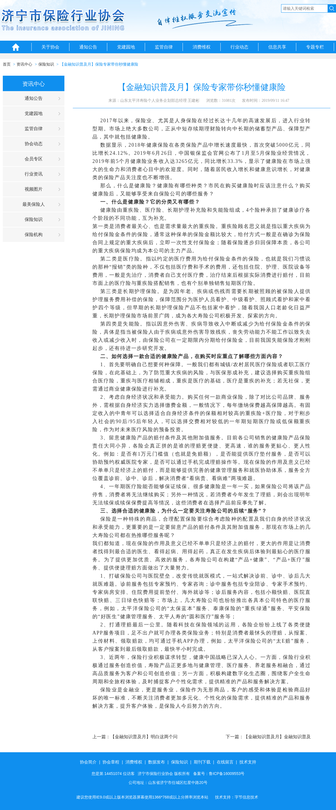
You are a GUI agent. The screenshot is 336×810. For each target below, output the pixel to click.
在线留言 (225, 762)
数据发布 (156, 762)
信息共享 (277, 47)
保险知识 (46, 64)
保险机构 (34, 234)
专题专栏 (315, 47)
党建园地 (126, 47)
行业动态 (239, 47)
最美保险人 (33, 204)
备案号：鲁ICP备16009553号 (219, 773)
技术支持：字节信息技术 (236, 797)
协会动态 (34, 143)
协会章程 (110, 762)
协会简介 (88, 762)
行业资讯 (34, 174)
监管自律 (164, 47)
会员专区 (34, 158)
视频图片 (34, 189)
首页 (7, 64)
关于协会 (50, 47)
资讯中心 (24, 64)
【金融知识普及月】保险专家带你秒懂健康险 (99, 64)
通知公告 (88, 47)
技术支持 (247, 762)
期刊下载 (202, 762)
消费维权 (202, 47)
